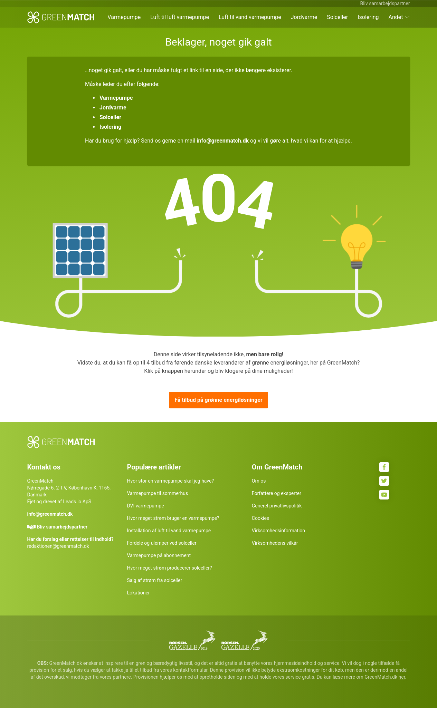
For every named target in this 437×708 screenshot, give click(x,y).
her (402, 677)
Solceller (337, 17)
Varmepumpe (124, 17)
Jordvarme (304, 17)
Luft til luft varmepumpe (179, 17)
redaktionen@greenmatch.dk (58, 546)
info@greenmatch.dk (223, 140)
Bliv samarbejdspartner (385, 3)
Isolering (368, 17)
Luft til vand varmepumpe (250, 17)
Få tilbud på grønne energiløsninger (218, 400)
